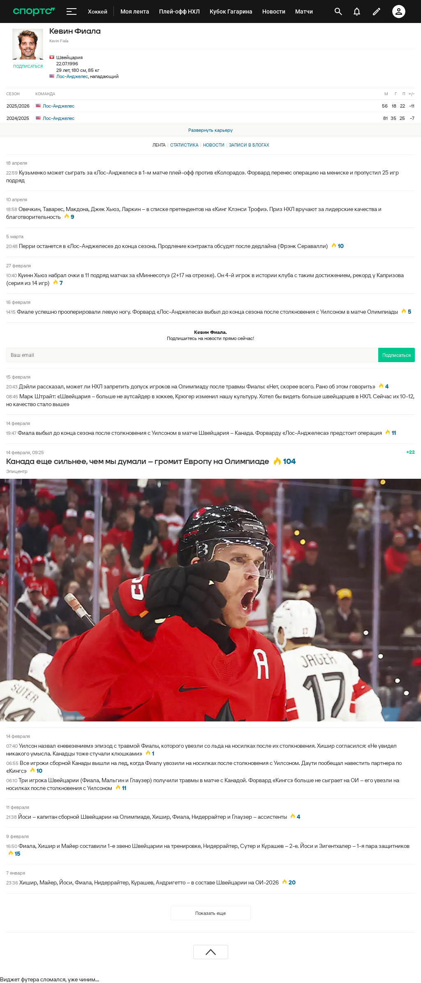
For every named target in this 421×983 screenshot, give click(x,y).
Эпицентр (17, 471)
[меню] (71, 11)
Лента (159, 145)
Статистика (184, 145)
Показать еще (210, 913)
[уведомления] (357, 11)
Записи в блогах (249, 145)
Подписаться (28, 66)
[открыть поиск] (338, 11)
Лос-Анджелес (72, 76)
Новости (213, 145)
